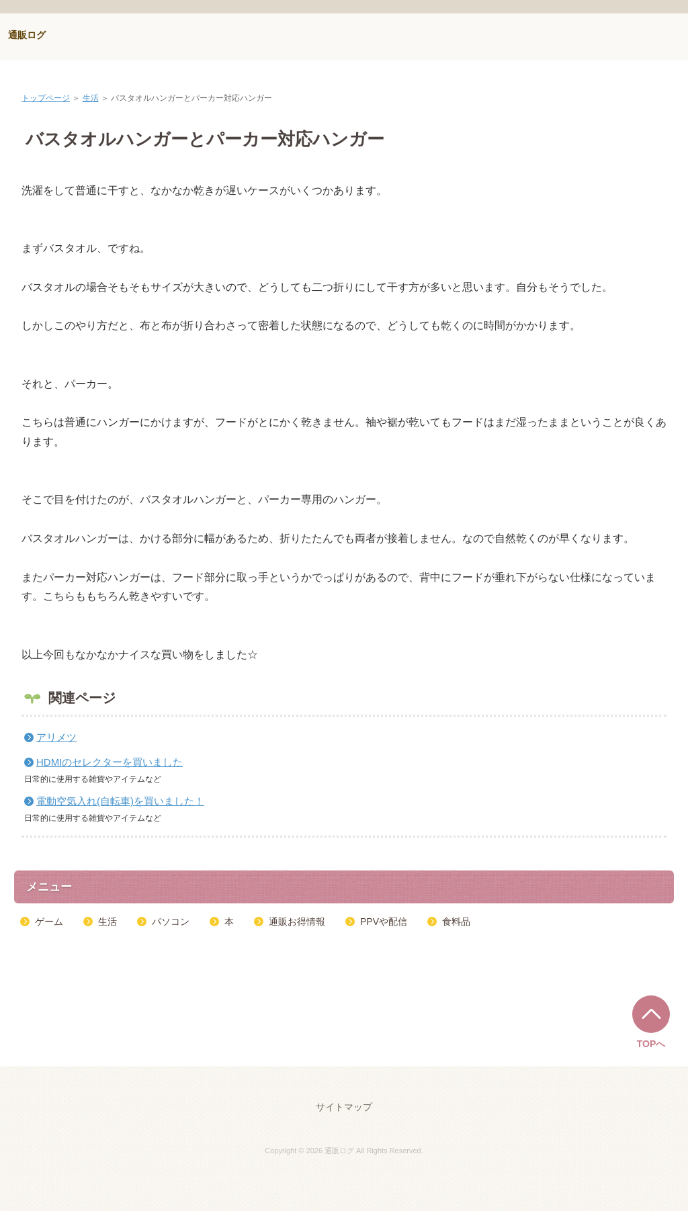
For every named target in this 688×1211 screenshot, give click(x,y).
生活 (91, 98)
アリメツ (56, 737)
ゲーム (49, 921)
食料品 (456, 921)
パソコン (170, 921)
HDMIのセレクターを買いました (109, 762)
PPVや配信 (383, 921)
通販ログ (27, 35)
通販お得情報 (297, 921)
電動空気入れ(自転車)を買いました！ (120, 801)
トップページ (46, 98)
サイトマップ (344, 1107)
